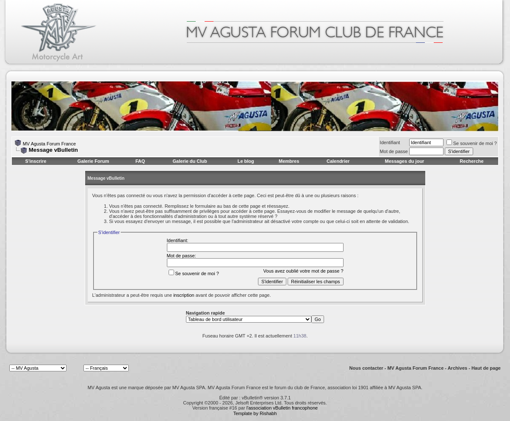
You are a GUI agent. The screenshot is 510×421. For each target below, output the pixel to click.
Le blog (246, 161)
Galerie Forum (93, 161)
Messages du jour (404, 161)
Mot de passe (394, 151)
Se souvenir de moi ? (471, 143)
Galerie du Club (189, 161)
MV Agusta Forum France (49, 143)
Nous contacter (366, 368)
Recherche (471, 161)
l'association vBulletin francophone (282, 407)
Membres (289, 161)
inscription (183, 295)
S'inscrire (36, 161)
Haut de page (486, 368)
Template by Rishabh (255, 413)
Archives (457, 368)
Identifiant (390, 142)
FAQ (140, 161)
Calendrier (338, 161)
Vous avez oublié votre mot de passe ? (303, 270)
